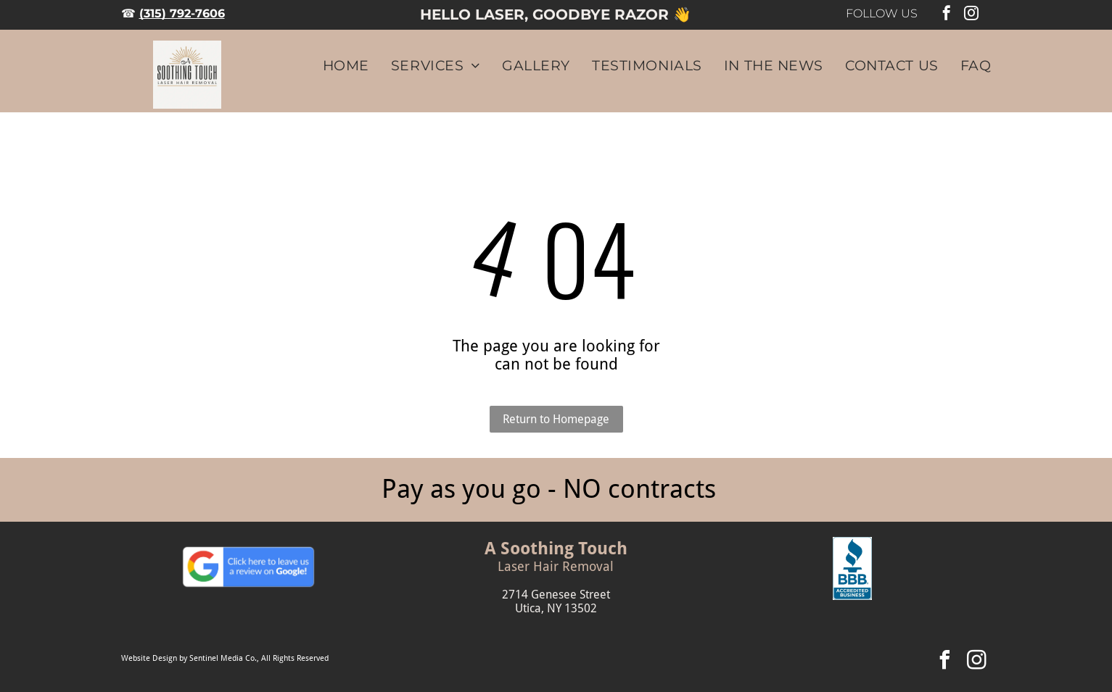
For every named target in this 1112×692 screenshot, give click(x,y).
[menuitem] (335, 65)
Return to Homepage (556, 419)
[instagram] (971, 15)
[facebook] (946, 15)
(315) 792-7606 (182, 13)
